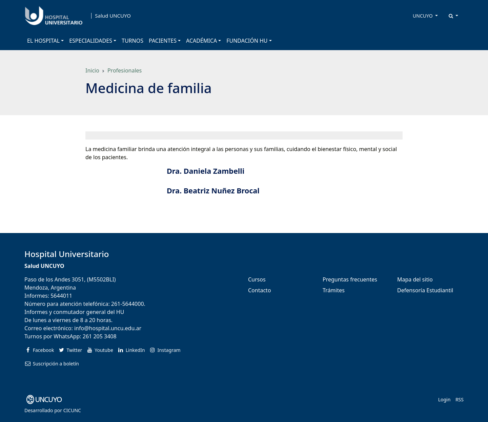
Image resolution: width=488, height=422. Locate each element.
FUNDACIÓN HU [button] (246, 40)
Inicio (92, 70)
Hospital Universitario (66, 253)
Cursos (257, 279)
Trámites (334, 290)
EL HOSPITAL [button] (43, 40)
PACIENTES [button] (163, 40)
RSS (459, 399)
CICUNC (72, 410)
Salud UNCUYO (113, 16)
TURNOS (132, 40)
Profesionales (124, 70)
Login (444, 399)
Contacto (259, 290)
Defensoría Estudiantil (425, 290)
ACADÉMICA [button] (201, 40)
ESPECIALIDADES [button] (90, 40)
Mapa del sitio (415, 279)
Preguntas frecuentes (350, 279)
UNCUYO (423, 16)
